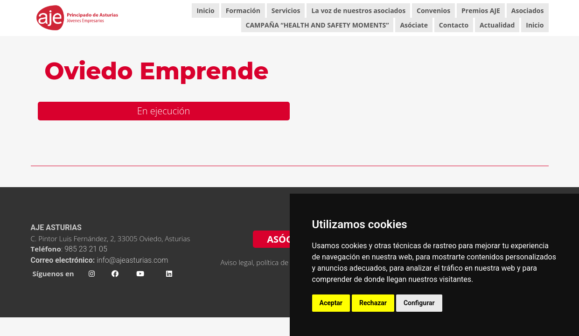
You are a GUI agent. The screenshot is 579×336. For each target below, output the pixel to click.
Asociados (527, 10)
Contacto (453, 25)
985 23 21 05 (86, 249)
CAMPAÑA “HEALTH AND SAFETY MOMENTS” (317, 25)
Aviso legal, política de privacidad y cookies (286, 262)
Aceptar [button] (331, 303)
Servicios (286, 10)
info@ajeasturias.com (132, 260)
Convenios (433, 10)
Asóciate (414, 25)
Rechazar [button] (373, 303)
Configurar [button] (419, 303)
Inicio (205, 10)
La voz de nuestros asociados (358, 10)
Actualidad (497, 25)
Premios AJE (480, 10)
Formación (243, 10)
